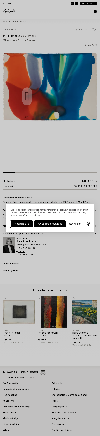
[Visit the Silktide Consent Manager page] (88, 223)
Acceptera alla (21, 224)
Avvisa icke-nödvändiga (50, 224)
